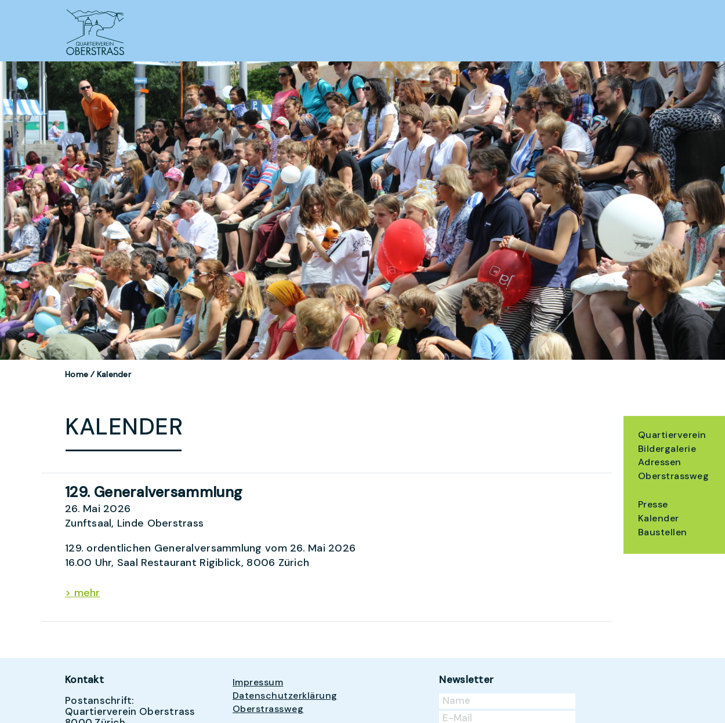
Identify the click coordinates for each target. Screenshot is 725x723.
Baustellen (662, 532)
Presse (653, 504)
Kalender (658, 518)
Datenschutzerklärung (285, 695)
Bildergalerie (667, 449)
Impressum (258, 682)
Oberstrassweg (673, 476)
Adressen (660, 462)
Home (76, 374)
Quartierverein (672, 435)
